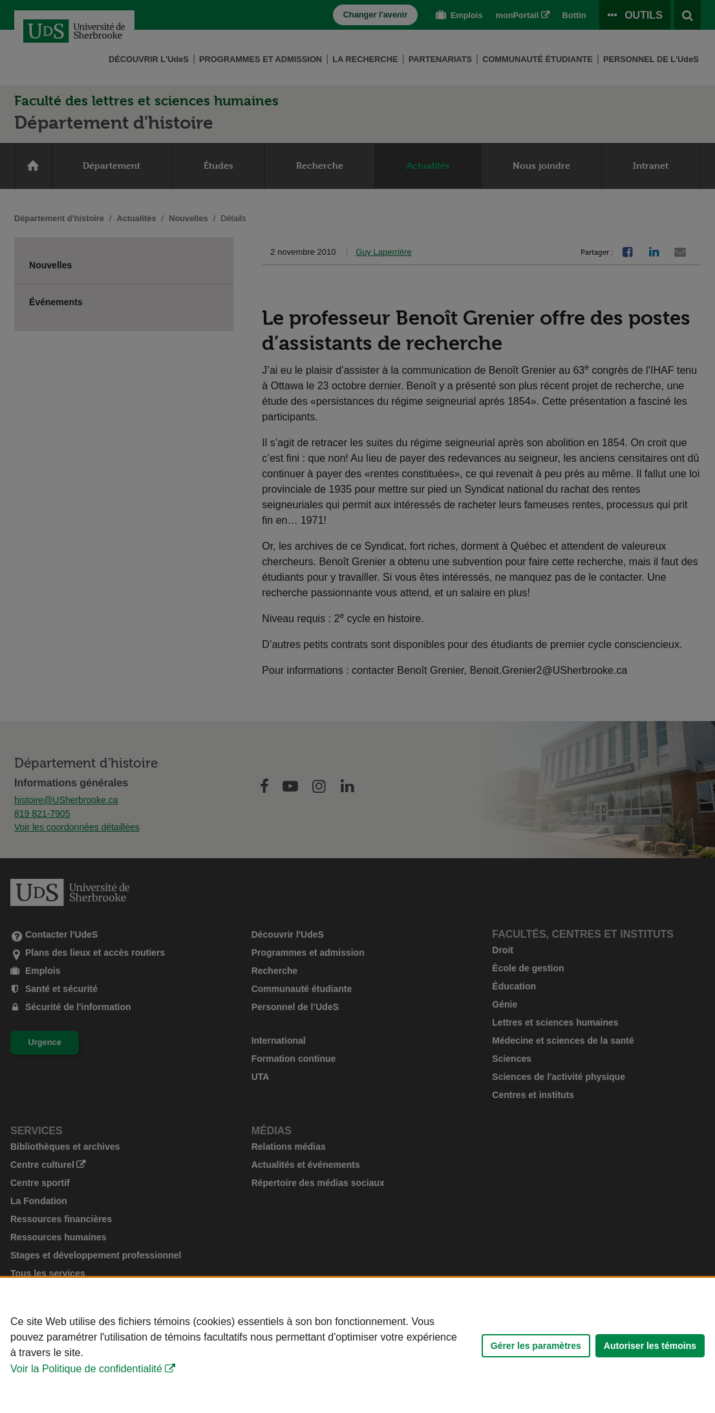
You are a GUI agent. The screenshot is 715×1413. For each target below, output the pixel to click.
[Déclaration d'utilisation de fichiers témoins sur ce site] (357, 1345)
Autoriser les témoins (650, 1346)
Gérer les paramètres (536, 1346)
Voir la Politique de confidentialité (86, 1368)
